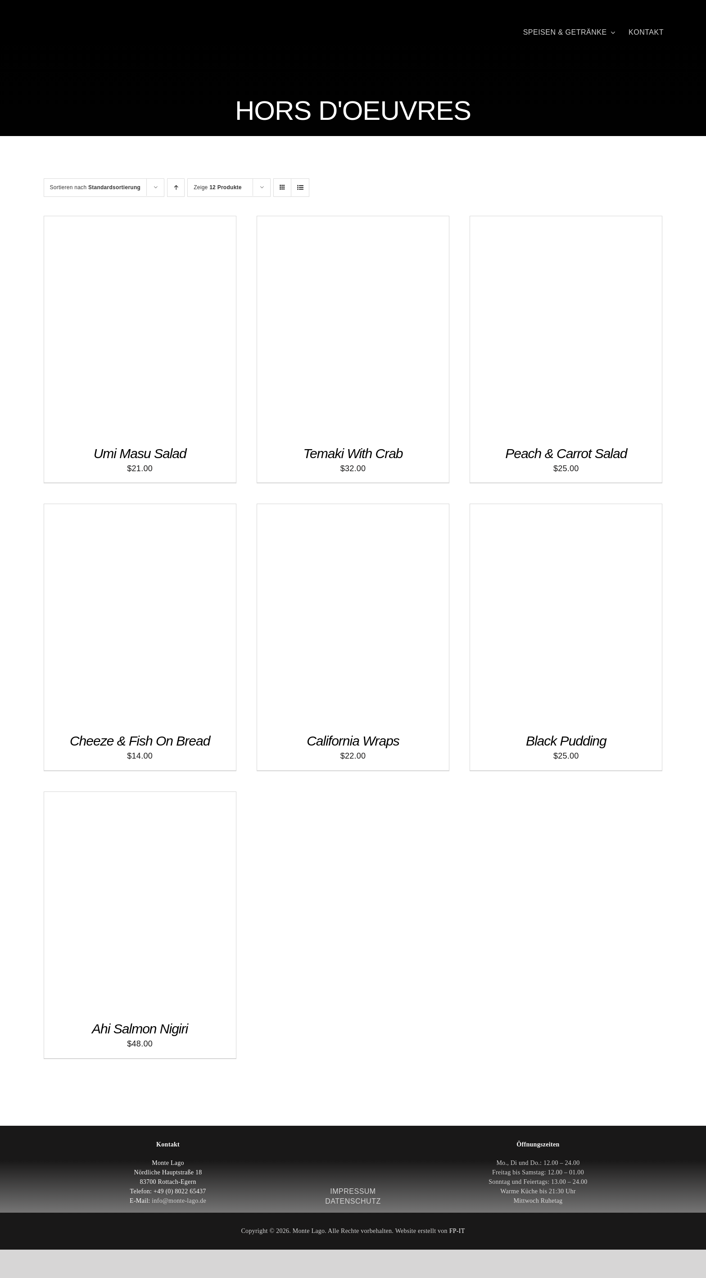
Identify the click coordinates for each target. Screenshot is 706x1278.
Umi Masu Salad (140, 453)
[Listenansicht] (300, 187)
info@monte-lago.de (179, 1200)
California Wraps (353, 740)
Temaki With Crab (353, 453)
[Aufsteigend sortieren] (176, 187)
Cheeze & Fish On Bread (140, 740)
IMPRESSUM (353, 1191)
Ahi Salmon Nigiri (140, 1028)
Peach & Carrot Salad (566, 453)
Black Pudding (566, 740)
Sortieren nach (95, 187)
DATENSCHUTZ (352, 1201)
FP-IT (457, 1231)
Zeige (218, 187)
